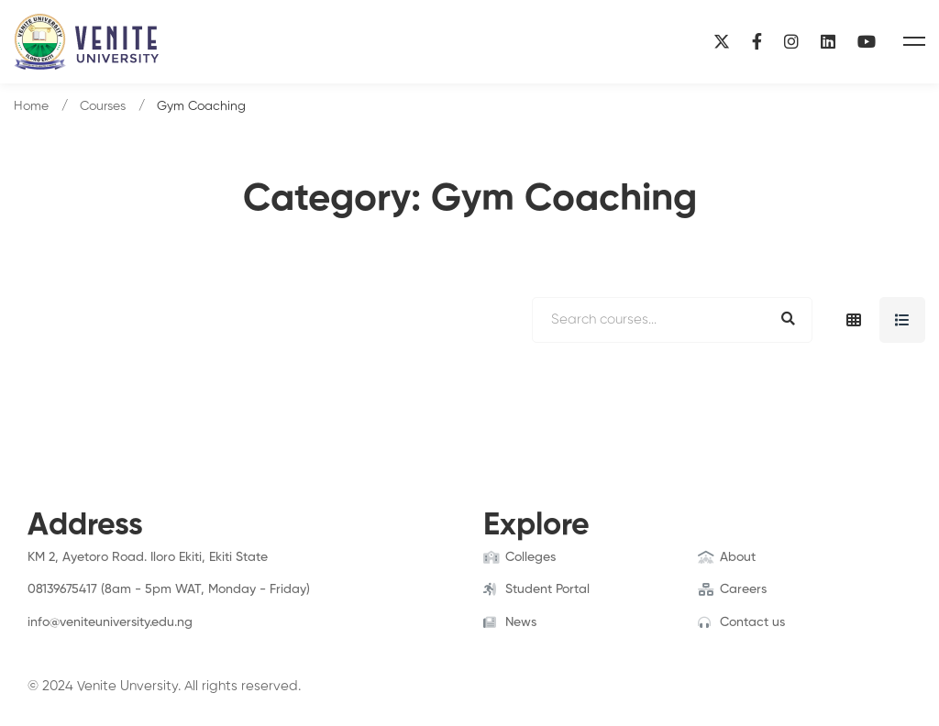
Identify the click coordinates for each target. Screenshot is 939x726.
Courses (103, 106)
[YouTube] (866, 42)
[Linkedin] (828, 42)
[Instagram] (791, 42)
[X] (721, 42)
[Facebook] (757, 42)
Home (31, 106)
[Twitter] (56, 640)
